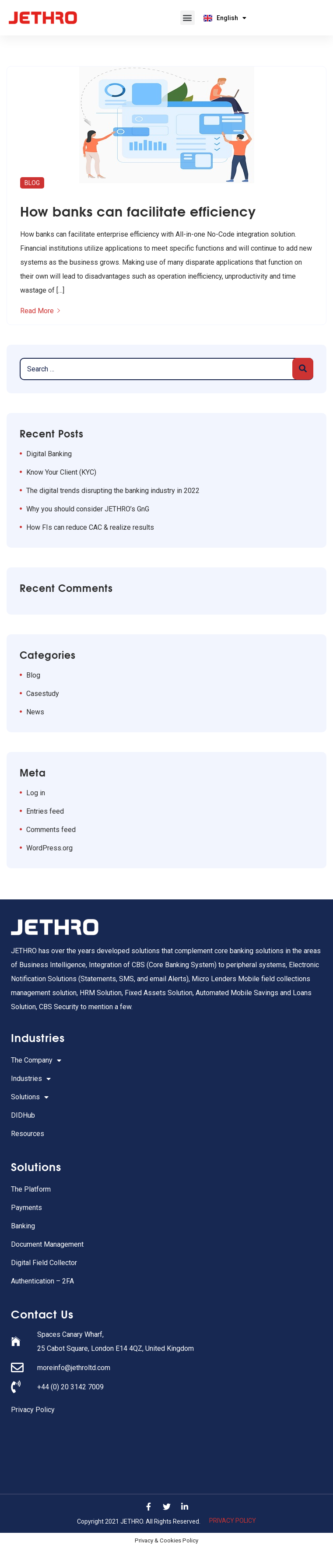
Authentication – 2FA (42, 1281)
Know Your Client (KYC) (61, 472)
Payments (26, 1207)
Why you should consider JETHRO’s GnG (87, 509)
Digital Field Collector (44, 1263)
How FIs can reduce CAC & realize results (90, 527)
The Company (36, 1060)
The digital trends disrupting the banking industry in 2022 (113, 490)
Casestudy (42, 693)
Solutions (30, 1097)
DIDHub (23, 1115)
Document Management (47, 1244)
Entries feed (45, 811)
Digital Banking (49, 454)
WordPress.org (49, 848)
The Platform (31, 1189)
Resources (27, 1133)
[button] (187, 17)
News (35, 712)
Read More (40, 311)
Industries (31, 1079)
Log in (35, 793)
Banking (23, 1226)
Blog (32, 182)
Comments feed (51, 829)
